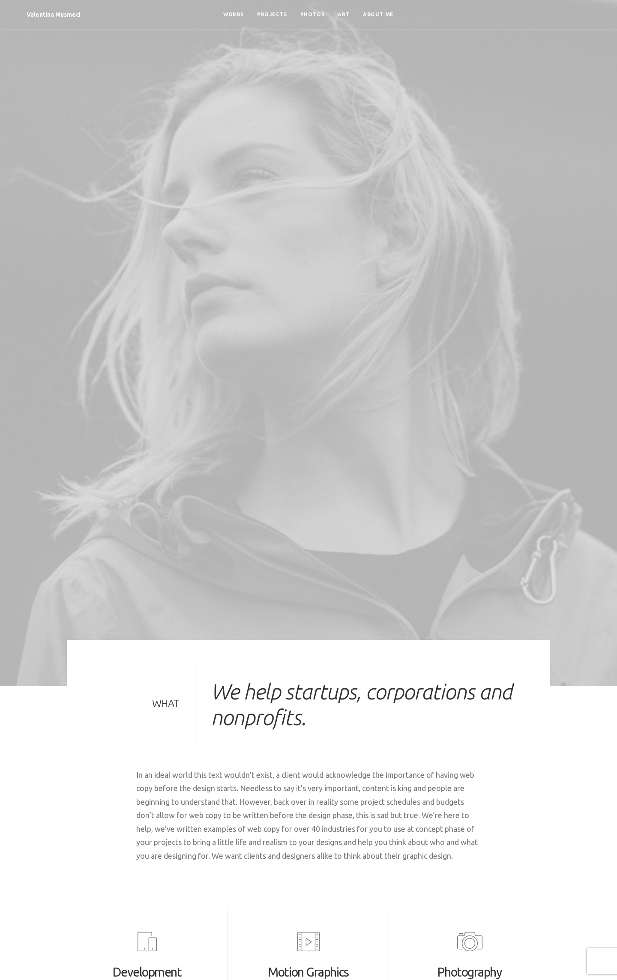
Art (344, 14)
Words (233, 14)
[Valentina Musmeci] (42, 15)
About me (378, 14)
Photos (312, 14)
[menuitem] (233, 14)
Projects (272, 14)
